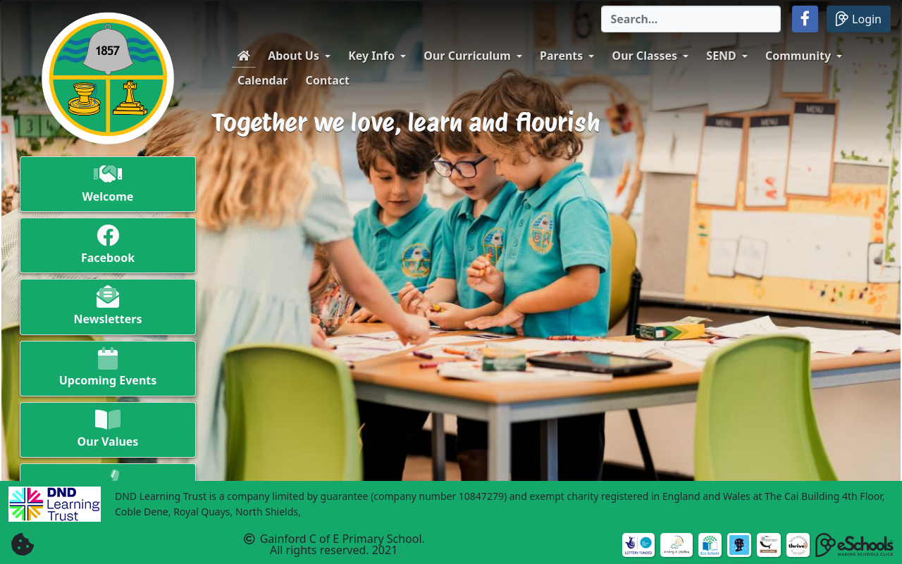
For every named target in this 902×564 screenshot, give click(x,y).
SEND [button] (721, 55)
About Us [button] (293, 55)
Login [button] (859, 19)
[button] (805, 19)
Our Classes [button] (645, 55)
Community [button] (798, 55)
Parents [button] (561, 55)
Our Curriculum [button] (467, 55)
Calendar (262, 80)
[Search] (691, 19)
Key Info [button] (371, 55)
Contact (328, 80)
